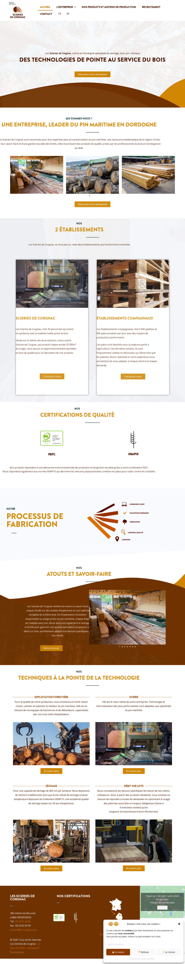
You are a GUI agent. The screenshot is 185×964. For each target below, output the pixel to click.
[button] (179, 923)
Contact (46, 14)
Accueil (45, 7)
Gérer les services (116, 944)
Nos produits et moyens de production (109, 7)
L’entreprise (66, 7)
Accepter (118, 952)
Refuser (143, 952)
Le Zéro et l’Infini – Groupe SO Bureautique (25, 948)
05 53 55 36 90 (22, 921)
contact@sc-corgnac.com (23, 929)
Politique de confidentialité (142, 958)
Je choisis (169, 952)
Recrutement (152, 7)
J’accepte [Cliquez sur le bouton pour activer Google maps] (162, 907)
